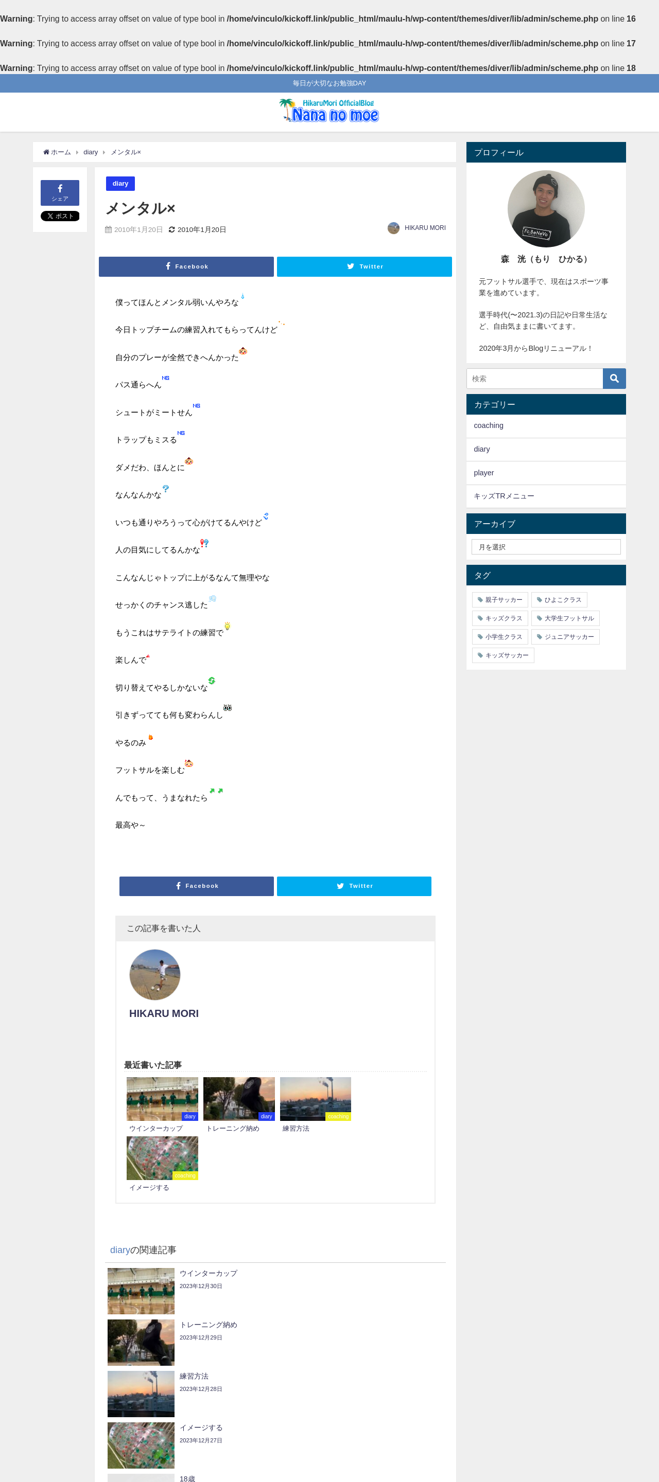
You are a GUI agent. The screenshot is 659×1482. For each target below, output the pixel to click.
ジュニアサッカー (569, 637)
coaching (489, 425)
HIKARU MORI (425, 228)
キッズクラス (504, 618)
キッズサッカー (507, 655)
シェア (59, 192)
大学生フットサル (569, 618)
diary (121, 183)
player (484, 472)
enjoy (427, 1376)
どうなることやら (85, 1346)
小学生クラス (504, 637)
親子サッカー (504, 600)
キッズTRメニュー (504, 495)
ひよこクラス (563, 600)
